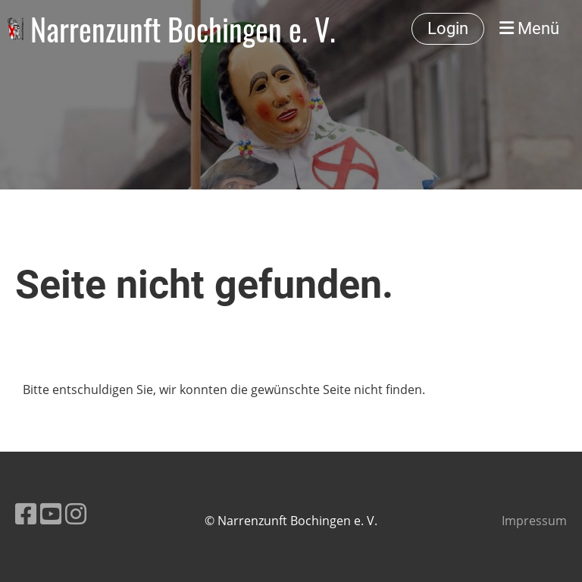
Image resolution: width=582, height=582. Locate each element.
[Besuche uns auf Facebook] (25, 513)
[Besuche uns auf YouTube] (50, 513)
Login (447, 28)
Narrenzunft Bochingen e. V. (183, 29)
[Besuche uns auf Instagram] (75, 513)
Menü (529, 28)
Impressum (534, 520)
